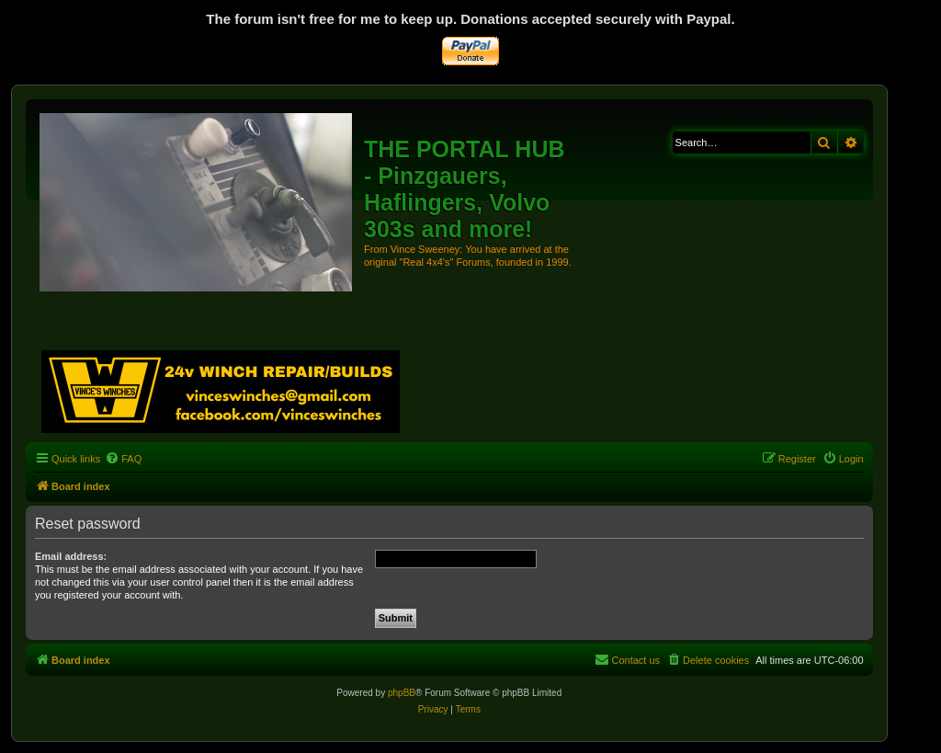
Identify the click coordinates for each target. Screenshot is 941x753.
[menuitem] (123, 459)
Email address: (71, 556)
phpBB (401, 693)
